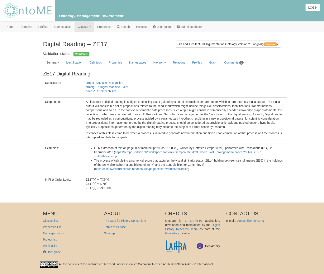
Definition (96, 62)
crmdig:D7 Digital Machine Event (107, 87)
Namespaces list (54, 233)
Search (123, 26)
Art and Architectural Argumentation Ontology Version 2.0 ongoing (228, 44)
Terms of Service (115, 227)
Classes (84, 26)
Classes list (50, 220)
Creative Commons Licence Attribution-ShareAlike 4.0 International (169, 264)
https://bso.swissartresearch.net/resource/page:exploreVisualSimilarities (141, 169)
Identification (74, 62)
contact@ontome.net (250, 220)
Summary (52, 62)
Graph (213, 62)
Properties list (52, 227)
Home (10, 26)
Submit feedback (189, 26)
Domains (26, 26)
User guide (162, 26)
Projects (141, 26)
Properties (104, 26)
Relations (179, 62)
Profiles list (50, 245)
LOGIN (312, 7)
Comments (233, 63)
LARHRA (196, 220)
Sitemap (109, 233)
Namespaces (62, 26)
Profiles (43, 26)
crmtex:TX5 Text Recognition (104, 82)
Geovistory (172, 233)
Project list (50, 239)
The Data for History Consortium (125, 220)
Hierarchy (159, 62)
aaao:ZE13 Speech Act (101, 91)
